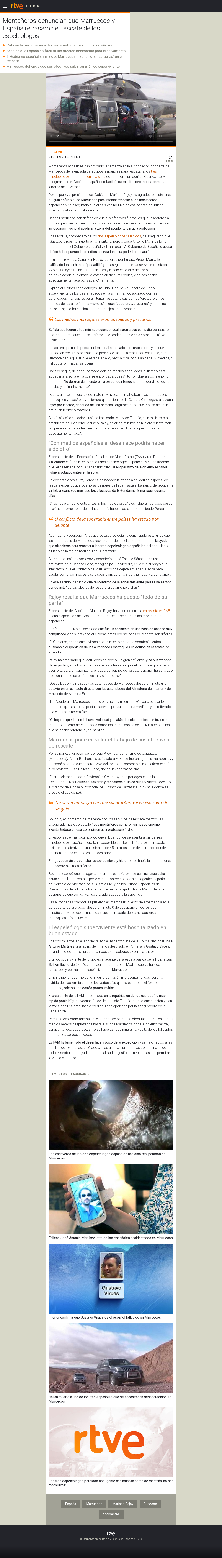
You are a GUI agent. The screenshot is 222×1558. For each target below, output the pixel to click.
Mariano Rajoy (123, 1504)
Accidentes (111, 1514)
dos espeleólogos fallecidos (119, 236)
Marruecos (94, 1504)
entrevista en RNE (156, 611)
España (70, 1504)
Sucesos (150, 1504)
